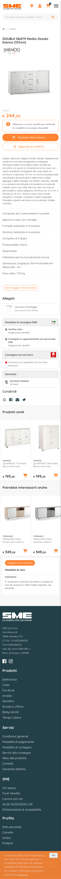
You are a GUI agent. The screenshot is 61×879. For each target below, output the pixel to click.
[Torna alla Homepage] (3, 29)
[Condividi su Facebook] (11, 400)
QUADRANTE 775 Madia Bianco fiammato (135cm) (14, 465)
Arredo (7, 696)
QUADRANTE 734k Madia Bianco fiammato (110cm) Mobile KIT (45, 465)
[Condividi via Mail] (18, 400)
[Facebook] (4, 662)
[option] (15, 450)
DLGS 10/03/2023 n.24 (17, 804)
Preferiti (7, 843)
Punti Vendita (11, 793)
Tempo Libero (11, 717)
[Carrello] (48, 6)
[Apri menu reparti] (56, 6)
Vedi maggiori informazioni (20, 287)
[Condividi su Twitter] (24, 400)
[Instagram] (11, 662)
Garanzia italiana (14, 769)
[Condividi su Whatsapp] (5, 400)
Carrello (7, 832)
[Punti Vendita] (32, 6)
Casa (5, 685)
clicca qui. (23, 874)
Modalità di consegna (16, 747)
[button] (25, 475)
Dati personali (11, 827)
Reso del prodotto (14, 758)
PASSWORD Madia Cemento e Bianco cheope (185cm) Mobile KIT (44, 540)
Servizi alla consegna (16, 753)
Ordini (6, 838)
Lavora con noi (12, 799)
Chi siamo (9, 788)
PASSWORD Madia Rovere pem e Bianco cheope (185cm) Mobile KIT (14, 540)
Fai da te (8, 690)
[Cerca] (53, 17)
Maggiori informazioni (20, 562)
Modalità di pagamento (18, 742)
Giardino (8, 701)
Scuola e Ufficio (12, 706)
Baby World (10, 712)
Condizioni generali (15, 736)
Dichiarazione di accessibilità (21, 809)
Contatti (7, 763)
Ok (53, 855)
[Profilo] (40, 6)
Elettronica (9, 679)
